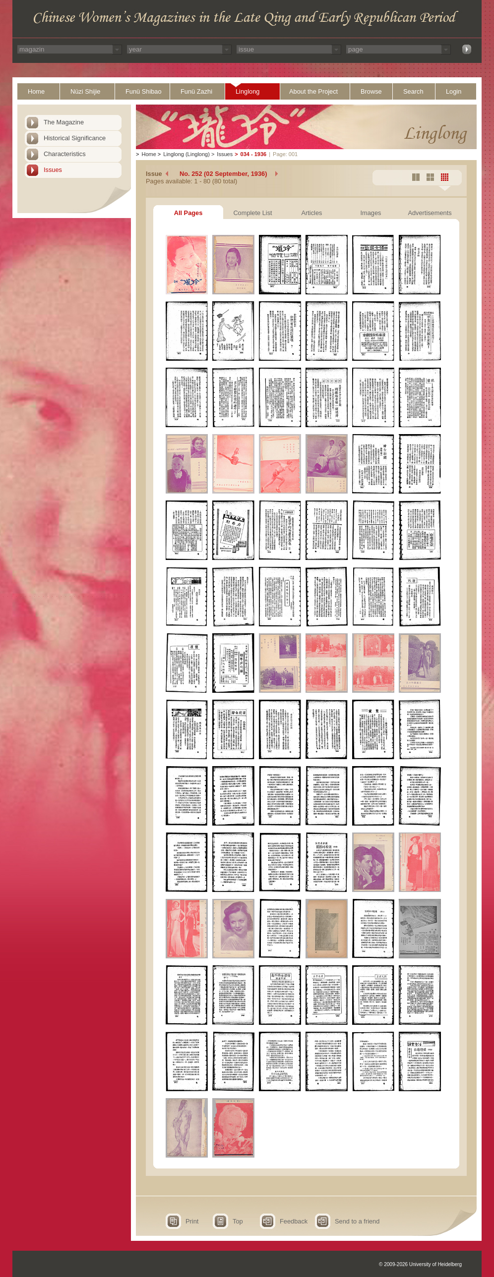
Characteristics (65, 154)
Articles (312, 213)
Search (413, 91)
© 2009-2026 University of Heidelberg (420, 1264)
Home (36, 91)
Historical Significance (75, 138)
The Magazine (64, 122)
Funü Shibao (143, 91)
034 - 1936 (254, 154)
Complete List (252, 213)
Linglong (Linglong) (186, 154)
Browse (371, 91)
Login (453, 91)
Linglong (247, 91)
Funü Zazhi (196, 91)
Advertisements (429, 213)
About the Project (313, 91)
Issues (53, 169)
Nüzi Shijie (85, 91)
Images (371, 213)
